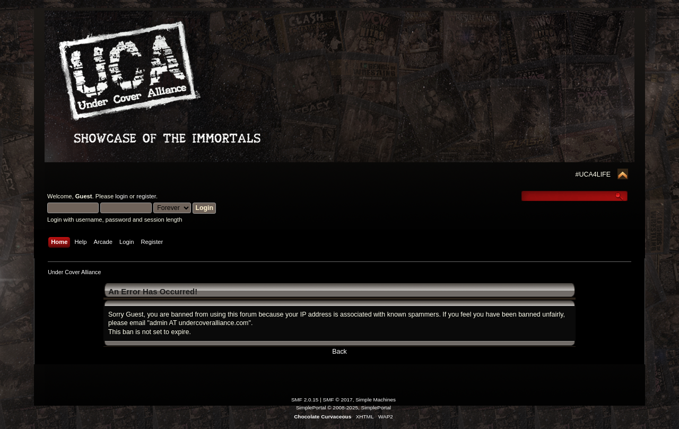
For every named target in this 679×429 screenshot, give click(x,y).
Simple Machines (375, 399)
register (146, 196)
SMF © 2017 (338, 399)
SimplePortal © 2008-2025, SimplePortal (343, 407)
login (121, 196)
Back (339, 351)
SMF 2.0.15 (305, 399)
